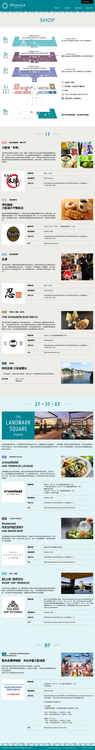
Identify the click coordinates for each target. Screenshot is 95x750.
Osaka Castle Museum (71, 748)
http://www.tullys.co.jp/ (51, 243)
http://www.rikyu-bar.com (52, 352)
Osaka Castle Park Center (54, 748)
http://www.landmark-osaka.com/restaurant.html (59, 507)
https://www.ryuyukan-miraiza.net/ (55, 727)
